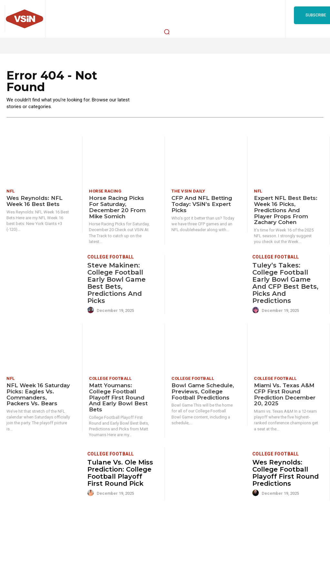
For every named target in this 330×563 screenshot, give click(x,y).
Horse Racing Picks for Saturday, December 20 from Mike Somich (117, 207)
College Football (110, 257)
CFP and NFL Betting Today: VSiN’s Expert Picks (201, 204)
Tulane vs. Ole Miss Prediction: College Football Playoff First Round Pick (120, 472)
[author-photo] (91, 310)
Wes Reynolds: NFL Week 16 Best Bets (34, 201)
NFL (10, 191)
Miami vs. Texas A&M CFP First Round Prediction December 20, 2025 (284, 394)
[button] (167, 31)
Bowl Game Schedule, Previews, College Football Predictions (202, 391)
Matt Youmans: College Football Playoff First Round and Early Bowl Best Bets (118, 397)
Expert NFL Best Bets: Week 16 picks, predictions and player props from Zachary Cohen (285, 210)
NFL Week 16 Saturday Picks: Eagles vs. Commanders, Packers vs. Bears (38, 394)
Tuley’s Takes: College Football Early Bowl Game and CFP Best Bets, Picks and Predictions (285, 283)
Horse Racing (105, 191)
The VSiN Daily (188, 191)
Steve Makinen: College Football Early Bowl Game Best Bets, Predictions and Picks (116, 283)
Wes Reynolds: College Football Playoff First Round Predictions (285, 472)
